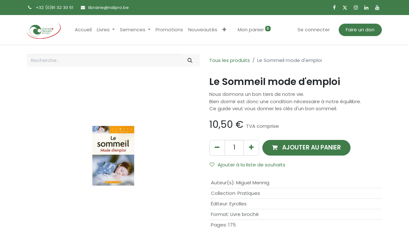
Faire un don (360, 29)
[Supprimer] (217, 148)
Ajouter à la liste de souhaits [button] (247, 164)
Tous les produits (229, 60)
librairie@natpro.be (108, 7)
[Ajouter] (251, 148)
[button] (224, 30)
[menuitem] (83, 30)
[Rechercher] (190, 60)
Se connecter (313, 29)
